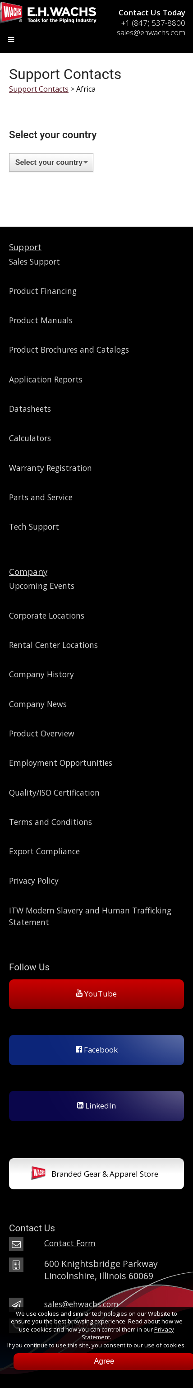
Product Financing (43, 290)
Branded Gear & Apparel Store (94, 1175)
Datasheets (30, 408)
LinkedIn (96, 1105)
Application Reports (46, 379)
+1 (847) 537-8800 (153, 23)
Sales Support (34, 261)
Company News (38, 704)
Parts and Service (41, 497)
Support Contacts (39, 89)
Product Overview (41, 733)
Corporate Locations (46, 615)
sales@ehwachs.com (81, 1304)
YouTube (96, 993)
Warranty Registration (50, 467)
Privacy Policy (34, 880)
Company (28, 571)
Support (25, 246)
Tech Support (34, 526)
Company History (41, 674)
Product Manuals (41, 320)
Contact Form (70, 1243)
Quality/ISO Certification (54, 792)
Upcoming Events (41, 585)
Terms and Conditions (50, 821)
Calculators (30, 438)
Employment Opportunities (60, 762)
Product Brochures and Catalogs (69, 349)
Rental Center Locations (53, 644)
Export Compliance (44, 851)
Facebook (97, 1049)
